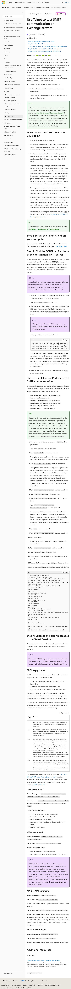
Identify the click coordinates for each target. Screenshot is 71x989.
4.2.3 (41, 785)
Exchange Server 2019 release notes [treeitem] (12, 32)
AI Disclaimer (5, 985)
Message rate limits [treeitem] (10, 109)
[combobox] (12, 16)
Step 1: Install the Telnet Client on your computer (42, 44)
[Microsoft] (3, 2)
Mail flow (47, 14)
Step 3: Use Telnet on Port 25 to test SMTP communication (45, 49)
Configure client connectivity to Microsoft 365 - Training (43, 960)
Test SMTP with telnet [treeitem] (11, 116)
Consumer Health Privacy (52, 985)
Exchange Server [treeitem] (8, 20)
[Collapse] (23, 12)
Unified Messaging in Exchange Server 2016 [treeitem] (12, 150)
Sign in (67, 2)
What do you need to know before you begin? (41, 41)
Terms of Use (5, 988)
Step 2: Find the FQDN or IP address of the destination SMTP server (47, 46)
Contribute (32, 985)
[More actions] (68, 13)
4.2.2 (34, 785)
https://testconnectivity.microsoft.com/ (49, 113)
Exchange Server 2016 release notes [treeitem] (12, 37)
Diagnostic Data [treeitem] (8, 142)
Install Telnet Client (61, 246)
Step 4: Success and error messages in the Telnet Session (44, 51)
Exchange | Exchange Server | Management (44, 229)
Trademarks (14, 988)
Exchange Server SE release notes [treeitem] (13, 27)
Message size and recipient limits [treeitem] (12, 105)
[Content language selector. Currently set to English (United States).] (9, 980)
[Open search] (62, 2)
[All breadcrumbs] (28, 13)
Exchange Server (37, 14)
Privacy (40, 985)
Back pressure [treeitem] (9, 113)
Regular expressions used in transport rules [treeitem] (13, 67)
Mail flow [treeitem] (7, 62)
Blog (24, 985)
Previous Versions (16, 985)
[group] (50, 346)
